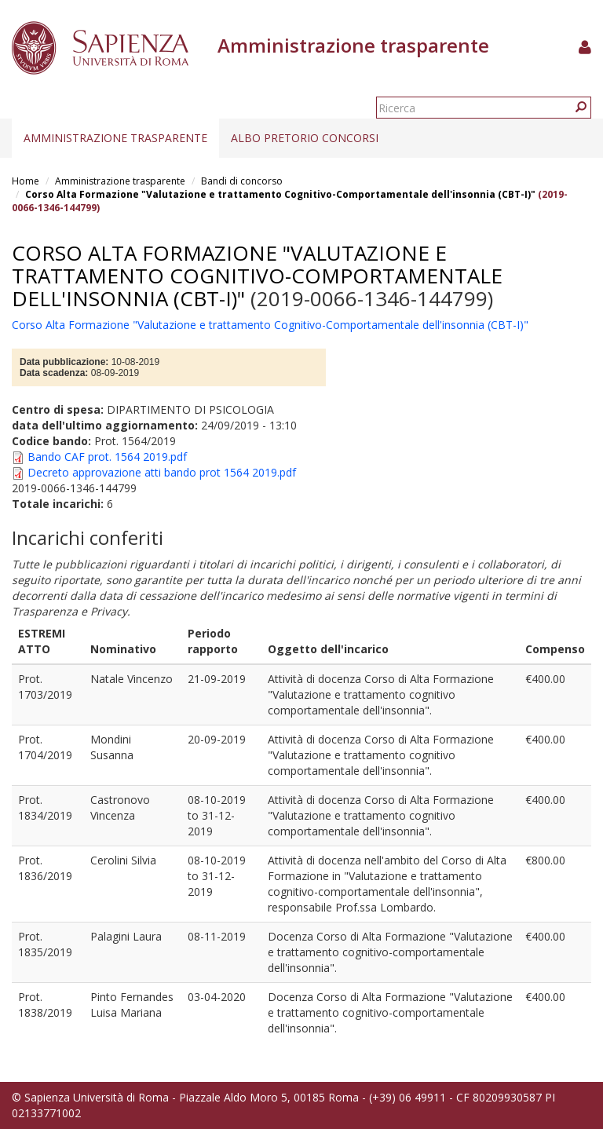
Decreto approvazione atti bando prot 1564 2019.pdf (161, 472)
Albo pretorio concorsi (304, 137)
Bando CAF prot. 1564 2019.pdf (107, 456)
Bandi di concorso (242, 181)
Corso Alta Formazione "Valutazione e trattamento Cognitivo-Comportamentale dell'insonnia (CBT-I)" (280, 194)
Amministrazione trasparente (115, 137)
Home (25, 181)
